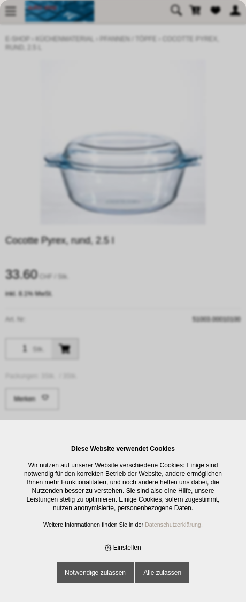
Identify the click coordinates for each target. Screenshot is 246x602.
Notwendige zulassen (95, 572)
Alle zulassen (162, 572)
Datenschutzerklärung (173, 524)
